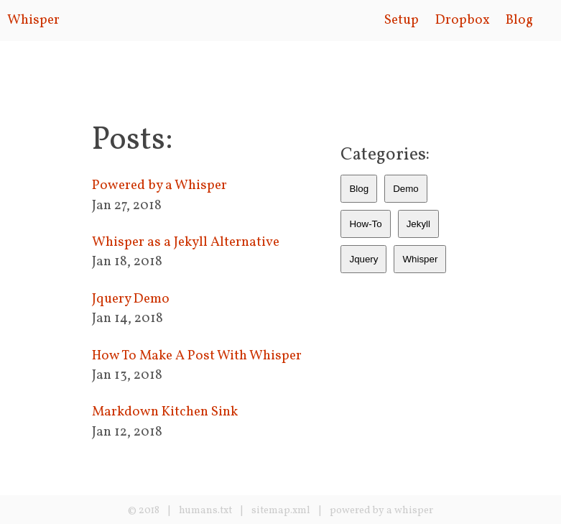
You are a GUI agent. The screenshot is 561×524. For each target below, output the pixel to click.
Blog (519, 20)
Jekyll (418, 224)
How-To (365, 224)
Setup (401, 20)
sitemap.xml (280, 511)
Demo (406, 188)
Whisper (33, 20)
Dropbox (462, 20)
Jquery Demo (131, 299)
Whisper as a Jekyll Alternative (185, 242)
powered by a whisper (381, 511)
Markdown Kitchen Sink (165, 412)
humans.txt (205, 511)
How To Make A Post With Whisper (197, 355)
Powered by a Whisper (159, 185)
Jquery (363, 259)
